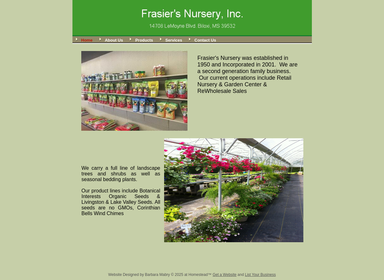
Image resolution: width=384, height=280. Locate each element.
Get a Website (225, 274)
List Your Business (260, 274)
